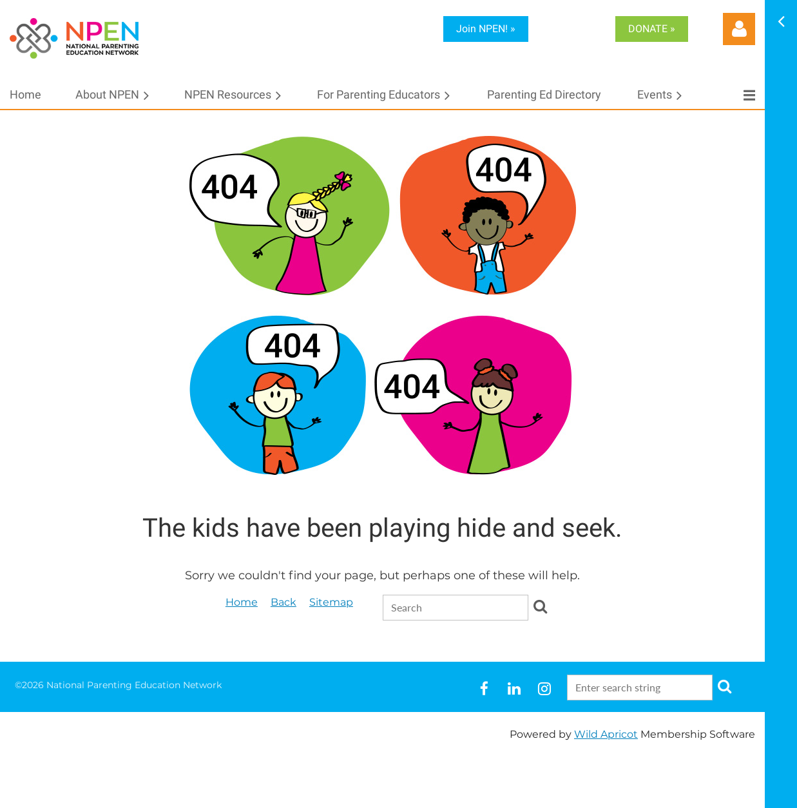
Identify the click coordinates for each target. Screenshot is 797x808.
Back (283, 602)
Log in (739, 29)
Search (540, 606)
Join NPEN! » (485, 29)
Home (242, 602)
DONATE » (651, 29)
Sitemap (331, 602)
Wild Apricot (606, 734)
